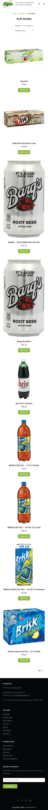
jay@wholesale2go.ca (22, 695)
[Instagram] (26, 800)
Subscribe (10, 786)
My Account (7, 717)
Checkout (6, 734)
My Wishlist (7, 721)
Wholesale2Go (31, 807)
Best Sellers (7, 749)
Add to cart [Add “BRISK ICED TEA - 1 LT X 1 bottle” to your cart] (24, 474)
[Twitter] (22, 800)
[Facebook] (18, 800)
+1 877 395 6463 (14, 688)
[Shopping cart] (39, 4)
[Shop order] (24, 31)
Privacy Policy (8, 755)
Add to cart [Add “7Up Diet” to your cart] (24, 90)
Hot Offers (7, 730)
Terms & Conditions (10, 759)
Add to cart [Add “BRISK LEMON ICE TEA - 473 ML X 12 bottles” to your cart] (24, 598)
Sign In (5, 727)
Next (40, 670)
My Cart (6, 724)
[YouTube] (30, 800)
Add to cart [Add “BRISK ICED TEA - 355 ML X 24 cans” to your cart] (24, 536)
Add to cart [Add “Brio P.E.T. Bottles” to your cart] (24, 412)
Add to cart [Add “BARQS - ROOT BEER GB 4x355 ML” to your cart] (24, 251)
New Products (8, 746)
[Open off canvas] (44, 4)
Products (6, 714)
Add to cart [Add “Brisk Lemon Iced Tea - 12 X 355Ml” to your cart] (24, 660)
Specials (6, 752)
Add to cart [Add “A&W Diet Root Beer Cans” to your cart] (24, 152)
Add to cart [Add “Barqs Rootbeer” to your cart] (24, 350)
